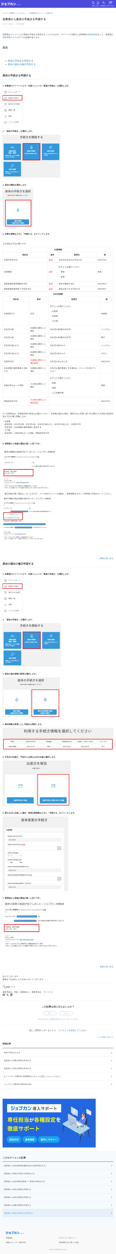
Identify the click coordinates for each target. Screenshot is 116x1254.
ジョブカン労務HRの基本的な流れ (18, 1084)
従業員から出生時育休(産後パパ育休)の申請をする (24, 1181)
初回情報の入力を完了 (12, 37)
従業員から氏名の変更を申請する (17, 1189)
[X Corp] (7, 995)
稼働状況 (103, 5)
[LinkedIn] (11, 995)
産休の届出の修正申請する (22, 64)
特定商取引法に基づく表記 (69, 1242)
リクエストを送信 (66, 1030)
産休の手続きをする (12, 1053)
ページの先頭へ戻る (104, 1037)
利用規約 (9, 1238)
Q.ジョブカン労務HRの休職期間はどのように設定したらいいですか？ (32, 1076)
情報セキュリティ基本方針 (16, 1242)
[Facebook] (4, 995)
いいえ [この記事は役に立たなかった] (66, 1013)
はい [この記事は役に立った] (49, 1013)
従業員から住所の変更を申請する (17, 1068)
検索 (93, 5)
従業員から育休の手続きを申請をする (19, 1173)
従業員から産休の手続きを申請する (18, 1213)
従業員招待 (93, 34)
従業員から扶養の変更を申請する (17, 1060)
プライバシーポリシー (67, 1238)
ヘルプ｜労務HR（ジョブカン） (15, 13)
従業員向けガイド (36, 13)
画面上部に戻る (106, 558)
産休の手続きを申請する (20, 60)
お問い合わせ (110, 5)
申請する (49, 13)
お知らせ (97, 5)
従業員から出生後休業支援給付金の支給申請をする (25, 1166)
